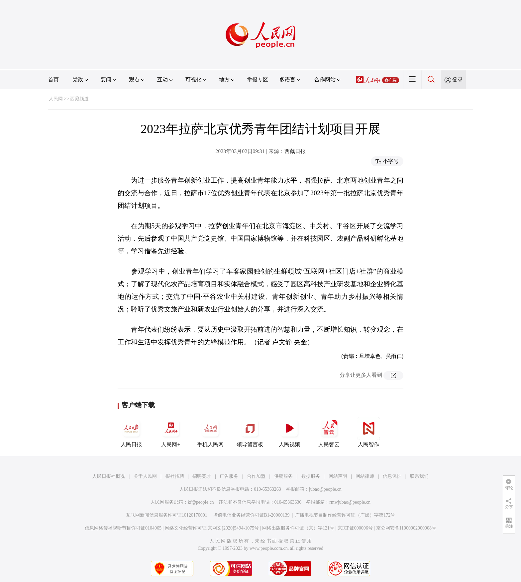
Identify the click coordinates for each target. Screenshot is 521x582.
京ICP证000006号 (355, 528)
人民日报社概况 (108, 476)
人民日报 (131, 432)
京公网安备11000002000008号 (406, 528)
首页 (53, 79)
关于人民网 (145, 476)
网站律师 (365, 476)
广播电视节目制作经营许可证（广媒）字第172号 (345, 515)
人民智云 (329, 432)
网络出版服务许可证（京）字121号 (298, 528)
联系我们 (419, 476)
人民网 (56, 98)
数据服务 (310, 476)
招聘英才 (201, 476)
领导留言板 (250, 432)
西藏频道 (79, 98)
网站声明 (338, 476)
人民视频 (289, 432)
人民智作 (368, 432)
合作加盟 (256, 476)
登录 (457, 79)
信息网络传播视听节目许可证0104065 (123, 528)
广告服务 (229, 476)
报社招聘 (174, 476)
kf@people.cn (201, 502)
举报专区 (257, 79)
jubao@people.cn (325, 489)
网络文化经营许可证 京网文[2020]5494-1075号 (212, 528)
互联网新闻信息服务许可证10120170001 (166, 515)
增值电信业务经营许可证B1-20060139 (251, 515)
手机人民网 (210, 432)
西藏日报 (295, 151)
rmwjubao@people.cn (349, 502)
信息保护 (392, 476)
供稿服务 (283, 476)
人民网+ (170, 432)
